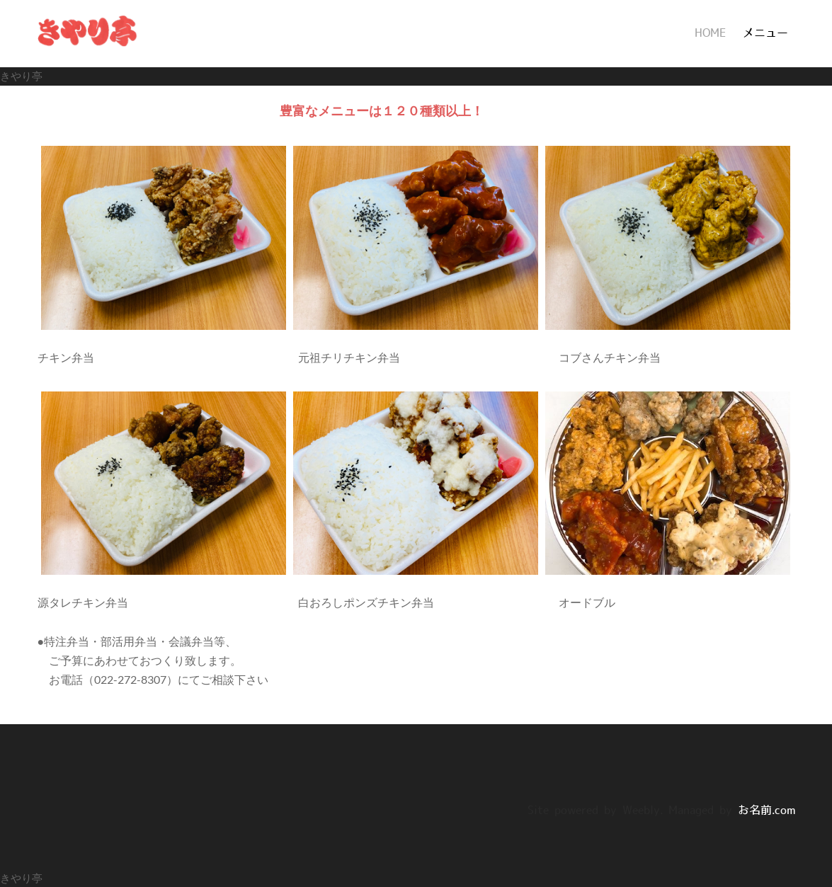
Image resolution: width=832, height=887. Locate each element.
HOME (710, 33)
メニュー (765, 33)
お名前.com (766, 810)
